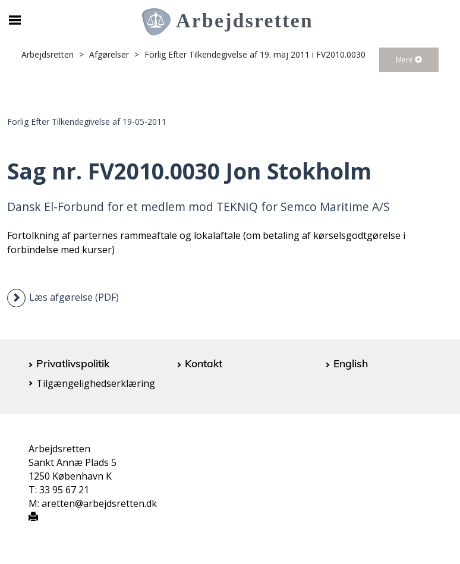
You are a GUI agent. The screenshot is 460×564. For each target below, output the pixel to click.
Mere (409, 60)
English (350, 363)
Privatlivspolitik (72, 363)
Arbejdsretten (47, 54)
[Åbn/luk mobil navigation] (15, 20)
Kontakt (203, 363)
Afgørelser (109, 54)
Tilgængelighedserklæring (95, 383)
